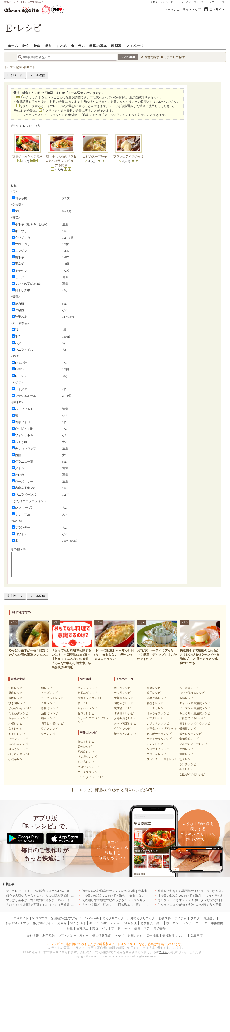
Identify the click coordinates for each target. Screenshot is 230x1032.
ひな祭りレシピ (87, 756)
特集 (37, 45)
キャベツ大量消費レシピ (194, 703)
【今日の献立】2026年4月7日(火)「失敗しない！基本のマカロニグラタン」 (133, 895)
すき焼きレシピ (124, 713)
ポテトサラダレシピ (159, 739)
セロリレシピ (86, 713)
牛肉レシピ (15, 688)
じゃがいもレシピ (19, 708)
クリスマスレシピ (89, 772)
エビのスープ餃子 (95, 156)
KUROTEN (39, 918)
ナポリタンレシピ (158, 723)
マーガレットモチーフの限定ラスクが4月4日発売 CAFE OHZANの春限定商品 (59, 891)
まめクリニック (113, 918)
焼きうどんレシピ (125, 733)
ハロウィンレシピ (89, 767)
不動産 (68, 928)
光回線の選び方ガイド (66, 918)
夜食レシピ (186, 769)
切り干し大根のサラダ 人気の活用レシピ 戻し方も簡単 (61, 161)
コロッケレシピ (156, 754)
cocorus (116, 923)
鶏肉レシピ (15, 698)
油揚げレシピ (49, 713)
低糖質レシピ (187, 728)
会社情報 (33, 935)
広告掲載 (152, 935)
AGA (127, 928)
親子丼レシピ (122, 688)
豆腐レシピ (48, 703)
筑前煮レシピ (122, 708)
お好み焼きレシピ (125, 718)
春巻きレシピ (155, 703)
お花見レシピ (86, 761)
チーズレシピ (49, 692)
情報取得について (174, 935)
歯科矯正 (82, 928)
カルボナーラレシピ (159, 733)
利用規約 (48, 935)
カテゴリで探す (174, 57)
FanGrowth (92, 918)
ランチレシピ (187, 764)
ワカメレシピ (49, 728)
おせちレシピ (86, 741)
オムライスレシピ (158, 713)
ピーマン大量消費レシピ (194, 708)
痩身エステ (142, 928)
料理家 (116, 45)
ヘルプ (119, 935)
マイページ (135, 45)
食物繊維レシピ (189, 739)
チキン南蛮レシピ (125, 723)
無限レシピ (186, 754)
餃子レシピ (154, 692)
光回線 (62, 923)
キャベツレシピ (18, 718)
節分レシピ (85, 746)
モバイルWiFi (98, 923)
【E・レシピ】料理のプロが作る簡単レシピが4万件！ (115, 790)
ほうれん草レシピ (19, 754)
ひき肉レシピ (16, 703)
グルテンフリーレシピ (193, 743)
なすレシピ (15, 728)
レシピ (186, 923)
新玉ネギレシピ (87, 692)
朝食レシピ (186, 759)
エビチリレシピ (156, 708)
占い (188, 2)
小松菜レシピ (16, 759)
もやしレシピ (16, 733)
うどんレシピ (122, 728)
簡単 (48, 45)
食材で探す (151, 57)
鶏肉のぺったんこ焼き (27, 156)
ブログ (195, 918)
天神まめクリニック (141, 918)
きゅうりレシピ (18, 749)
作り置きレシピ (189, 688)
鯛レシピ (83, 703)
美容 (95, 928)
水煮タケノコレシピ (90, 698)
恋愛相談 (147, 923)
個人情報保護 (101, 935)
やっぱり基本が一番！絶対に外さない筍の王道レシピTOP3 (46, 900)
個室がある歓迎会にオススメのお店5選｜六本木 (114, 891)
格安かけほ (77, 923)
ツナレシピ (48, 733)
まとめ (61, 45)
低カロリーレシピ (190, 733)
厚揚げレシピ (49, 708)
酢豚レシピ (154, 688)
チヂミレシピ (155, 743)
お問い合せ (135, 935)
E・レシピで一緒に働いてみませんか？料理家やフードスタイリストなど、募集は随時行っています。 (115, 944)
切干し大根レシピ (52, 723)
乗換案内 (217, 923)
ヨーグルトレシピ (52, 698)
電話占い (209, 918)
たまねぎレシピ (18, 713)
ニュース (201, 923)
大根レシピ (15, 723)
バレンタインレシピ (90, 777)
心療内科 (165, 918)
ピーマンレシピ (18, 739)
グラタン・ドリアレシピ (162, 728)
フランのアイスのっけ (128, 156)
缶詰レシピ (186, 698)
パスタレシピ (155, 718)
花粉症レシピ (86, 751)
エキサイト (217, 9)
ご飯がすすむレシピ (192, 774)
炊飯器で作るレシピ (192, 718)
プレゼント (200, 2)
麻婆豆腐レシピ (156, 698)
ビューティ (177, 2)
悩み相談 (130, 923)
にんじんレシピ (18, 743)
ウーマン (172, 923)
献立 (25, 45)
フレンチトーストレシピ (162, 759)
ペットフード (111, 928)
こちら (163, 952)
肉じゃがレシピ (124, 703)
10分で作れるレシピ (192, 692)
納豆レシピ (48, 718)
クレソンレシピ (87, 688)
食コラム (78, 45)
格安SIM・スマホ (17, 923)
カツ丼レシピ (122, 692)
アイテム (180, 918)
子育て (154, 2)
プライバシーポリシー (73, 935)
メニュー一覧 (217, 2)
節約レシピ (186, 749)
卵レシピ (46, 688)
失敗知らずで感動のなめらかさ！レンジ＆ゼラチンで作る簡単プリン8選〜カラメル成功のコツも (148, 900)
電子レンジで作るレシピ (194, 723)
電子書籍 (159, 928)
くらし (164, 2)
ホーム (13, 45)
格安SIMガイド (43, 923)
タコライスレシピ (158, 749)
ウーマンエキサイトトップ (182, 9)
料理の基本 (98, 45)
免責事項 (197, 935)
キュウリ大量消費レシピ (194, 713)
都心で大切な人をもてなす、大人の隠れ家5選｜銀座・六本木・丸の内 (54, 895)
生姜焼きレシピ (124, 698)
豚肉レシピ (15, 692)
